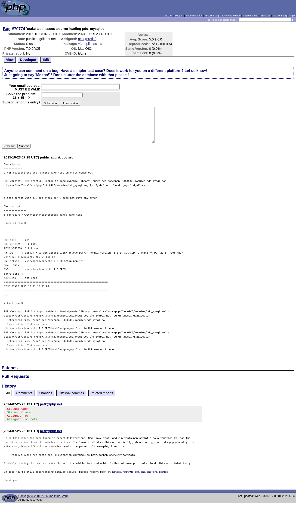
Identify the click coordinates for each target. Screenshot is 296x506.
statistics (266, 15)
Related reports (101, 393)
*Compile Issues (90, 44)
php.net (168, 15)
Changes (45, 393)
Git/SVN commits (71, 393)
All (8, 393)
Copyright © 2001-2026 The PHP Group (43, 498)
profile (90, 39)
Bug (7, 28)
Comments (24, 393)
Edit (46, 60)
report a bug (212, 15)
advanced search (231, 15)
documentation (194, 15)
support (179, 15)
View (10, 60)
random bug (280, 15)
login (292, 15)
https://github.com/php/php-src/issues (140, 474)
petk (81, 39)
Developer (28, 60)
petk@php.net (51, 404)
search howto (250, 15)
